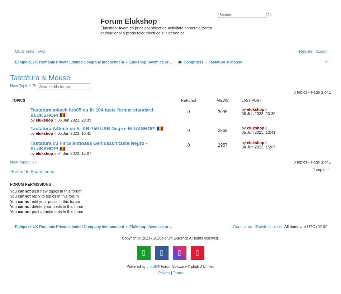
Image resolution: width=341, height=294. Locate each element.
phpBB (152, 267)
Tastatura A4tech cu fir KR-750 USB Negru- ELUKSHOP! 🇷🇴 (96, 128)
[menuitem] (40, 51)
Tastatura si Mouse (40, 78)
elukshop (44, 120)
